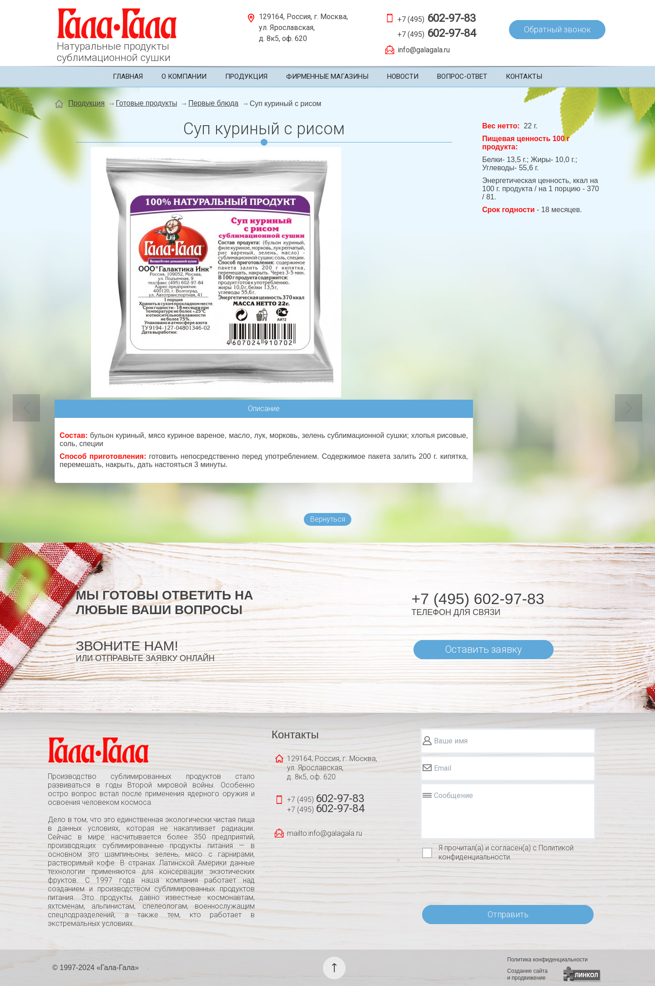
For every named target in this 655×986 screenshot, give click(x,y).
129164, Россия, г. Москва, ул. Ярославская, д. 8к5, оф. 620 (303, 27)
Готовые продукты (146, 103)
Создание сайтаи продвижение (527, 974)
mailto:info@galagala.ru (324, 833)
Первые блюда (213, 103)
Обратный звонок (557, 29)
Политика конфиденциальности (547, 959)
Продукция (246, 76)
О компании (184, 76)
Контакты (524, 76)
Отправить (508, 914)
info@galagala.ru (424, 50)
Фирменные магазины (327, 76)
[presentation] (489, 883)
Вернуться (327, 519)
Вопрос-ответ (462, 76)
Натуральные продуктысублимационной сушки (114, 52)
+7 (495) (437, 18)
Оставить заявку (483, 649)
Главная (128, 76)
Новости (402, 76)
